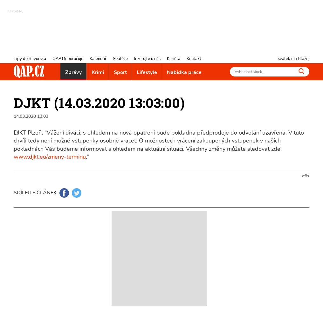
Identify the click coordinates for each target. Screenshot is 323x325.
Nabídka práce (184, 72)
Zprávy (73, 72)
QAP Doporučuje (67, 59)
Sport (120, 72)
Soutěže (120, 59)
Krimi (98, 72)
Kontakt (194, 59)
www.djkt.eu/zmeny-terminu (50, 157)
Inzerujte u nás (147, 59)
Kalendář (98, 59)
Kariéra (173, 59)
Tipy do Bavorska (30, 59)
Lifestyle (147, 72)
